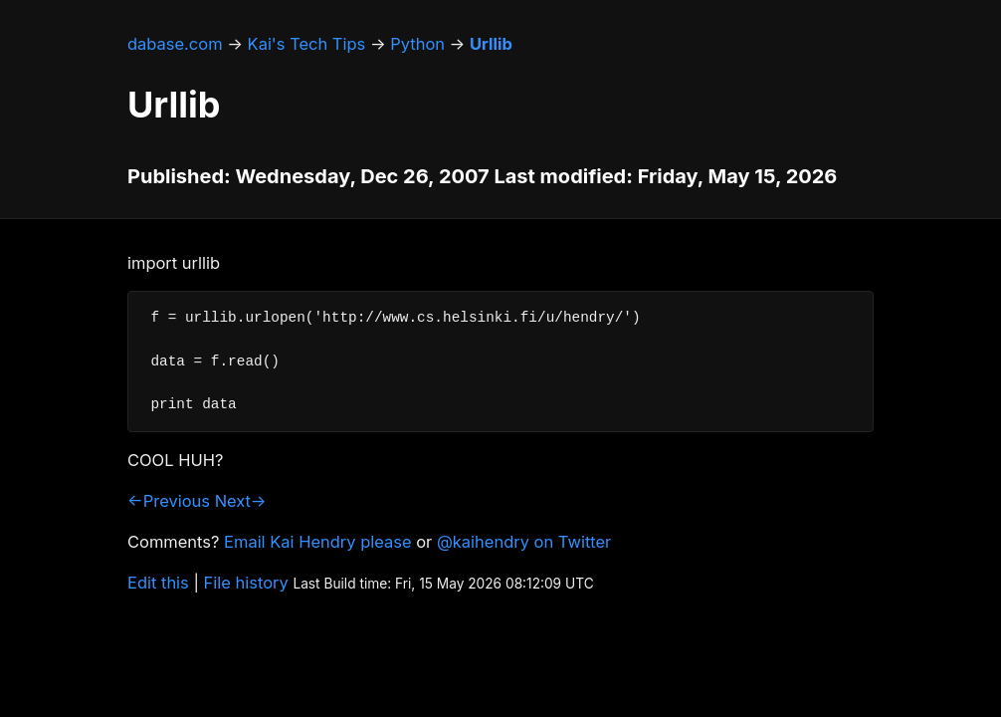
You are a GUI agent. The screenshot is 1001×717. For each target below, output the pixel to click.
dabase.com (175, 44)
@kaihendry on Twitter (524, 542)
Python (417, 44)
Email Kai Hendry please (318, 542)
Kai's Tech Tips (307, 44)
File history (246, 583)
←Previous (168, 501)
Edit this (158, 583)
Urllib (491, 44)
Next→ (241, 501)
